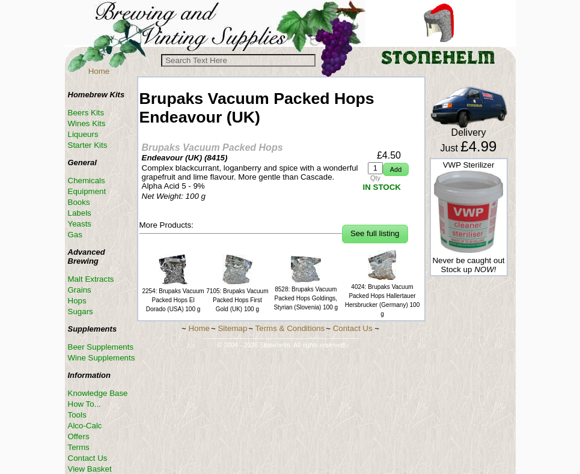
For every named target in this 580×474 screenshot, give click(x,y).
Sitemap (232, 328)
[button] (396, 170)
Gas (75, 234)
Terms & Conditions (290, 328)
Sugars (80, 311)
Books (79, 202)
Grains (79, 289)
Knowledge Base (98, 393)
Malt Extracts (91, 279)
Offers (79, 436)
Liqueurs (83, 134)
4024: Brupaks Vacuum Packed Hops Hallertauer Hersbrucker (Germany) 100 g (382, 296)
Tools (77, 414)
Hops (77, 300)
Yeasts (80, 223)
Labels (79, 212)
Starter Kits (88, 145)
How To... (84, 404)
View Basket (90, 468)
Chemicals (86, 180)
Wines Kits (87, 123)
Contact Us (88, 458)
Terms (79, 447)
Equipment (87, 191)
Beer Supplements (101, 346)
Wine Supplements (101, 357)
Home (99, 71)
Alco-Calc (85, 425)
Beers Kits (86, 112)
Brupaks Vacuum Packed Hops (212, 147)
